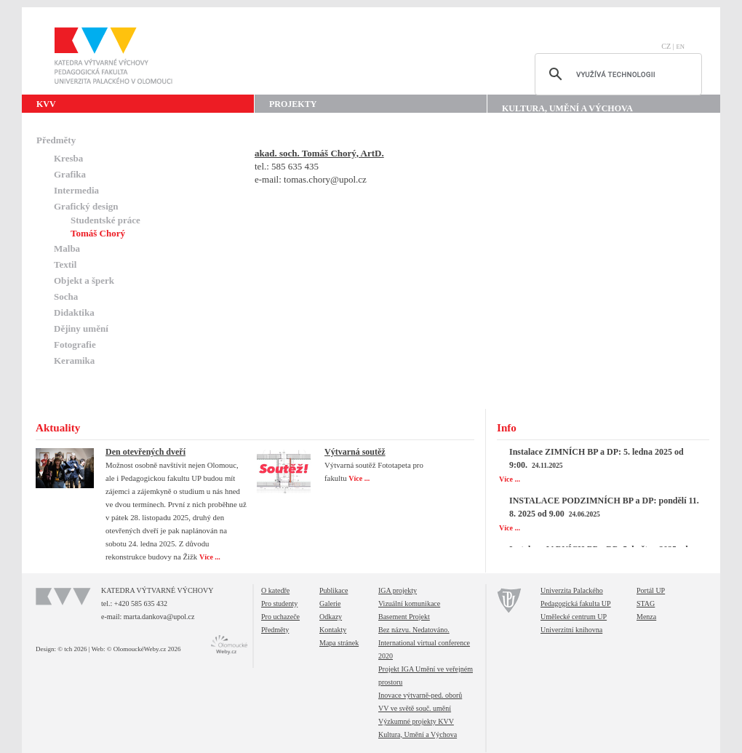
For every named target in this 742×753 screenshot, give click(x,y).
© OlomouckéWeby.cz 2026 (144, 649)
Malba (67, 248)
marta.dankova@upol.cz (159, 617)
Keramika (74, 360)
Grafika (70, 174)
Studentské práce (105, 220)
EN (680, 46)
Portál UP (651, 590)
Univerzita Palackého (571, 590)
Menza (646, 617)
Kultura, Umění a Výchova (567, 108)
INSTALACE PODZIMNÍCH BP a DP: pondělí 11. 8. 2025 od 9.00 (604, 507)
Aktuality (58, 428)
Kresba (68, 158)
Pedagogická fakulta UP (575, 603)
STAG (646, 603)
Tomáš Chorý (98, 233)
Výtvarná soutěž (355, 452)
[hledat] (616, 74)
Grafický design (86, 206)
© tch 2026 (72, 649)
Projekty (292, 104)
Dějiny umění (81, 328)
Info (506, 428)
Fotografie (75, 344)
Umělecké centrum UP (573, 617)
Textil (65, 264)
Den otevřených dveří (145, 452)
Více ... (210, 557)
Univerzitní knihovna (571, 630)
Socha (66, 296)
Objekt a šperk (84, 280)
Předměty (56, 140)
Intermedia (76, 190)
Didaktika (74, 312)
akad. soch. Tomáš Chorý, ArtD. (319, 153)
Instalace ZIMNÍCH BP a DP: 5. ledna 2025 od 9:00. (596, 458)
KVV (46, 104)
